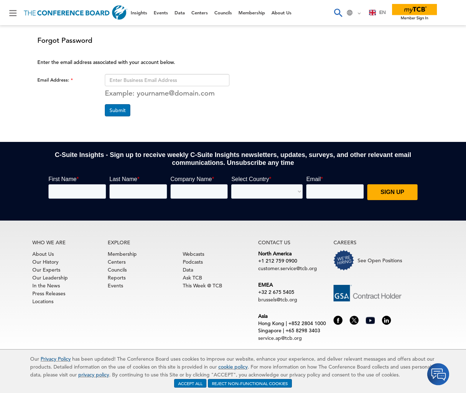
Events (161, 12)
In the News (46, 285)
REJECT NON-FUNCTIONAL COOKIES (250, 383)
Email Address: (54, 80)
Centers (199, 12)
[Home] (75, 12)
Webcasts (193, 254)
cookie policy (233, 367)
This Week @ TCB (202, 285)
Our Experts (46, 270)
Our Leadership (50, 277)
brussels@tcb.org (277, 299)
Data (179, 12)
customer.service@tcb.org (287, 268)
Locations (42, 301)
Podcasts (193, 262)
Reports (117, 277)
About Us (281, 12)
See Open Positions (380, 260)
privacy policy (93, 374)
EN (377, 12)
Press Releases (48, 293)
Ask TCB (192, 277)
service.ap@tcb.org (280, 338)
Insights (139, 12)
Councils (223, 12)
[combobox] (377, 12)
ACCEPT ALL (190, 383)
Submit (117, 110)
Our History (45, 262)
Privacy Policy (56, 359)
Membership (251, 12)
